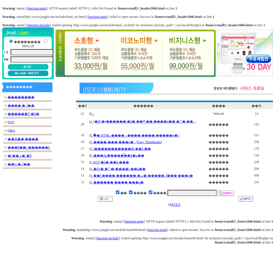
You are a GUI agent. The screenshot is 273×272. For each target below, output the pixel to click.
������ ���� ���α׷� (116, 182)
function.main (37, 8)
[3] (178, 205)
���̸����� (27, 42)
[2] (174, 205)
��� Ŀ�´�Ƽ (20, 156)
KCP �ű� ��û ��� (109, 162)
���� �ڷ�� (21, 106)
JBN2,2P (28, 46)
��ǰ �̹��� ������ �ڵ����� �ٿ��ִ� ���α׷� (141, 176)
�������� (21, 97)
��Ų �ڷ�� (19, 164)
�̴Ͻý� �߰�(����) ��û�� (117, 169)
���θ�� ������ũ (29, 147)
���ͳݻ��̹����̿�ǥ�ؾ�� (117, 156)
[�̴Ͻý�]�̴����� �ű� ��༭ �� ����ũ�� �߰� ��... (142, 121)
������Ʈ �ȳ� (23, 114)
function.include (38, 25)
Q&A (11, 130)
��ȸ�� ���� (23, 139)
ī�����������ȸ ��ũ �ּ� (120, 149)
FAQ (11, 122)
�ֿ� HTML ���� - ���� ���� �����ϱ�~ (134, 135)
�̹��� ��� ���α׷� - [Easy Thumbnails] (126, 142)
